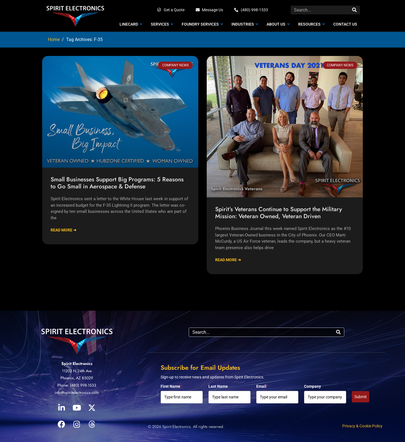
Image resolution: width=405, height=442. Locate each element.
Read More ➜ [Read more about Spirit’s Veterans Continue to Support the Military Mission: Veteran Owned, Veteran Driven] (228, 260)
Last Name (218, 386)
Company (312, 386)
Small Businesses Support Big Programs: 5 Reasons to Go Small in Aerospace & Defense (117, 183)
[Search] (354, 10)
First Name (171, 386)
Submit (360, 396)
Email (262, 386)
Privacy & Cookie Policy (362, 426)
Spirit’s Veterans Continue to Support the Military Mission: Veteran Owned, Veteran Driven (278, 212)
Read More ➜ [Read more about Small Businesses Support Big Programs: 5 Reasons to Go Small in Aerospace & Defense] (63, 230)
